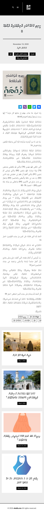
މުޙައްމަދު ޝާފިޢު (22, 47)
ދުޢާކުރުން (27, 320)
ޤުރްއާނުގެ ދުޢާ (17, 320)
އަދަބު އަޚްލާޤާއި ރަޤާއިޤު (21, 54)
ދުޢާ (10, 54)
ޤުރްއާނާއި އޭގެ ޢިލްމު (22, 58)
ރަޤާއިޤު (32, 54)
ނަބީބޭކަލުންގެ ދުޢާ (34, 317)
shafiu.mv (18, 508)
